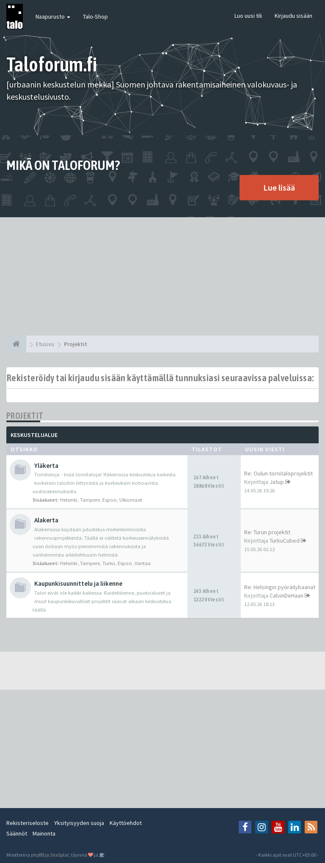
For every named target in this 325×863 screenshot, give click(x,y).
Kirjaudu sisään (293, 15)
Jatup (277, 482)
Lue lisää (279, 187)
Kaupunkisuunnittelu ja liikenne (78, 583)
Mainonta (44, 833)
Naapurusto (53, 16)
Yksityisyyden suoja (79, 823)
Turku (108, 563)
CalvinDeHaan (286, 595)
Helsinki (68, 500)
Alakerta (46, 520)
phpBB (37, 855)
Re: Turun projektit (267, 532)
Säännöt (16, 833)
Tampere (90, 500)
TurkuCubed (285, 540)
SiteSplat (59, 855)
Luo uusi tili (248, 15)
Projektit (25, 416)
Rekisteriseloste (27, 823)
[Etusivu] (16, 344)
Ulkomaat (130, 500)
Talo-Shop (95, 16)
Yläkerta (46, 466)
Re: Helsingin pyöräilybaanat (279, 587)
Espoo (109, 500)
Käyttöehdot (126, 823)
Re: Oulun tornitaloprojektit (278, 473)
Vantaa (143, 563)
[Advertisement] (162, 276)
